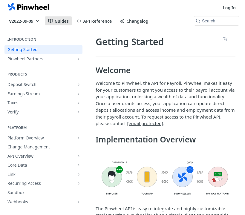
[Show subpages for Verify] (78, 112)
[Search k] (216, 20)
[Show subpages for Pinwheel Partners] (78, 58)
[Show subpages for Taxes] (78, 102)
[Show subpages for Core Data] (78, 165)
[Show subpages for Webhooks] (78, 201)
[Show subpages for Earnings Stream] (78, 93)
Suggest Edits (224, 38)
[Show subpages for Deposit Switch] (78, 84)
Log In (229, 7)
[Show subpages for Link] (78, 174)
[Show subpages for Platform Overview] (78, 138)
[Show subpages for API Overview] (78, 156)
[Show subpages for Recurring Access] (78, 183)
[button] (165, 178)
